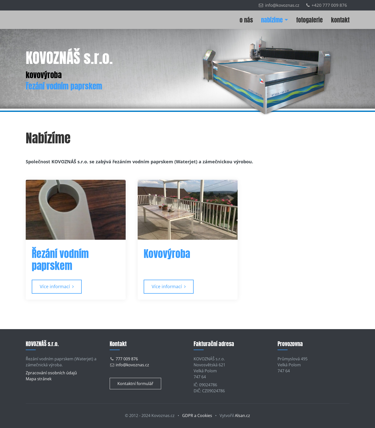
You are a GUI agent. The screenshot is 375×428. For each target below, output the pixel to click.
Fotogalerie (309, 19)
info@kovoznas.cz (279, 5)
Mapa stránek (38, 379)
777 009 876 (127, 359)
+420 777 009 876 (326, 5)
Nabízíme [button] (272, 19)
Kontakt (340, 19)
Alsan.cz (242, 415)
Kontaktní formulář (135, 383)
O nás (246, 19)
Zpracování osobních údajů (51, 373)
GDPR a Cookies (197, 415)
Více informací (57, 286)
